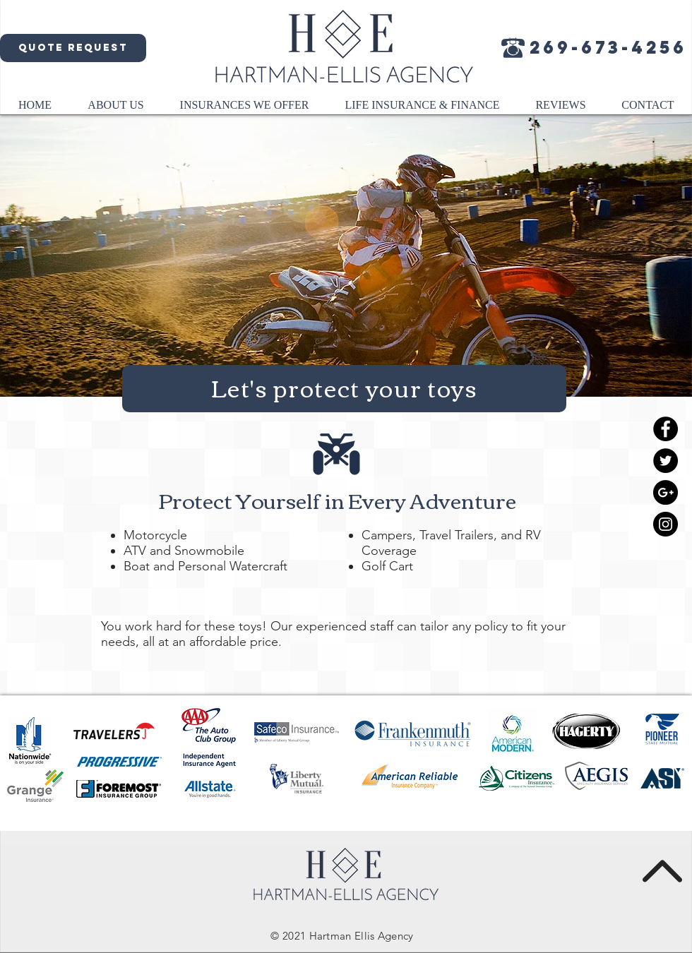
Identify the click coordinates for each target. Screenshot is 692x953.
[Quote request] (73, 48)
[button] (116, 109)
